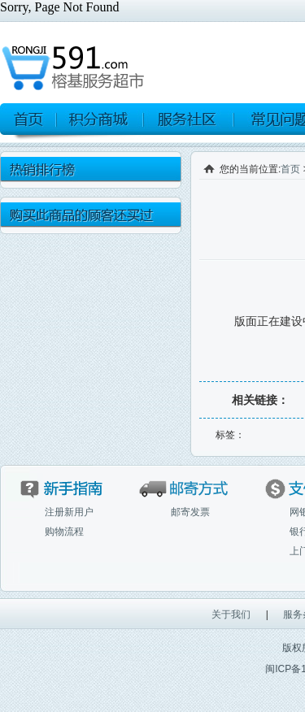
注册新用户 (69, 512)
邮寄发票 (190, 512)
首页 (290, 169)
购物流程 (64, 531)
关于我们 (231, 614)
